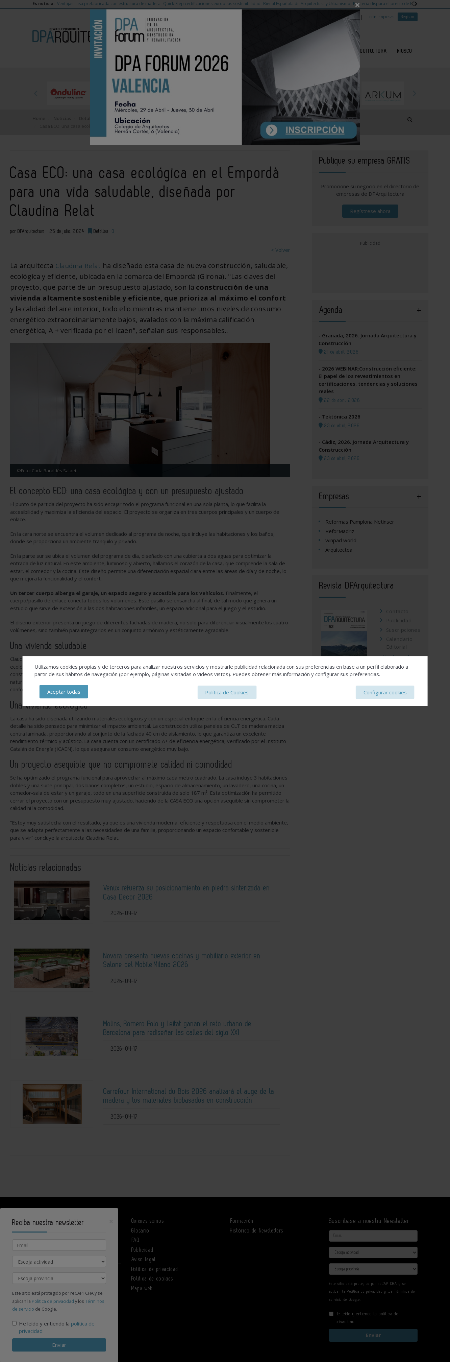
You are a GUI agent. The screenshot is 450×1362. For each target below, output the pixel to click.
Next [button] (414, 93)
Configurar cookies (385, 692)
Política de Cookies (227, 692)
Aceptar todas (63, 692)
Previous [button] (35, 93)
